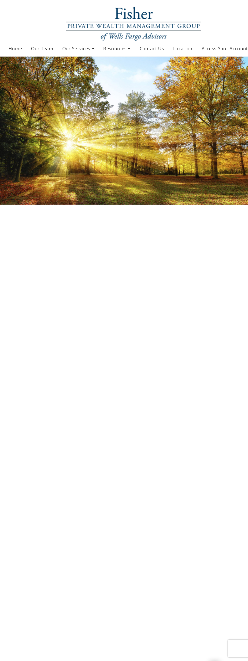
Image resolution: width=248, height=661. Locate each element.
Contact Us (152, 48)
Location (183, 48)
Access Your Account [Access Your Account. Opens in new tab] (225, 48)
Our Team (42, 48)
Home (15, 48)
